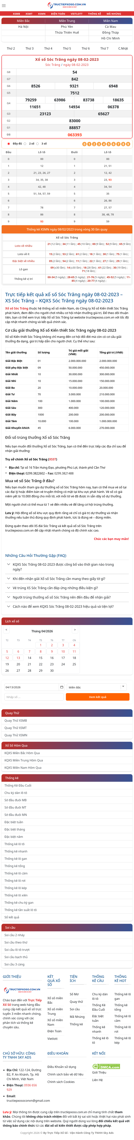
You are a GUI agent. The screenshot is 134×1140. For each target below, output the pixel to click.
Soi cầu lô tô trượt (16, 952)
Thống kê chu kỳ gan (18, 905)
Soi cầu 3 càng (14, 967)
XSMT (32, 14)
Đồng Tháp (110, 35)
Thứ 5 (67, 51)
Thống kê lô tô (14, 846)
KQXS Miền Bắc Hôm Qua (22, 755)
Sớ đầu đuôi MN (15, 817)
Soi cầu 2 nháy (14, 937)
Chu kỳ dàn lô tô (15, 795)
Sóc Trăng (52, 67)
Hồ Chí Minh (110, 40)
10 (63, 654)
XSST (52, 461)
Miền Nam (110, 23)
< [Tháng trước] (7, 632)
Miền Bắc (23, 23)
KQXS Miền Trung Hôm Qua (23, 763)
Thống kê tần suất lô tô (20, 912)
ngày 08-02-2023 (75, 67)
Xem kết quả (97, 699)
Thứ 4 (48, 51)
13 (18, 660)
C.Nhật (123, 51)
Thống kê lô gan (15, 861)
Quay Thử (12, 715)
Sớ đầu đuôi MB (15, 802)
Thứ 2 (11, 51)
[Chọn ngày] (34, 689)
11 (74, 654)
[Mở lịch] (62, 689)
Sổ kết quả (11, 919)
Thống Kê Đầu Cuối (17, 788)
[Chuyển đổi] (8, 567)
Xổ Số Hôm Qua (16, 748)
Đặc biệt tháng (14, 832)
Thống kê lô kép (15, 890)
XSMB (21, 14)
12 (7, 660)
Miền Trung (67, 23)
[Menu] (3, 5)
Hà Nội (23, 29)
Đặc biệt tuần (13, 824)
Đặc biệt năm (13, 839)
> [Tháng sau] (74, 632)
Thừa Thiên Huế (67, 35)
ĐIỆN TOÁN (58, 14)
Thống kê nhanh (15, 854)
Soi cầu (10, 930)
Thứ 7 (104, 51)
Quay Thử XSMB (15, 723)
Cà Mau (110, 29)
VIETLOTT (75, 14)
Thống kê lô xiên (16, 897)
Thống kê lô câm (16, 875)
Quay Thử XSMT (15, 730)
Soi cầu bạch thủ (16, 959)
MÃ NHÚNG (109, 14)
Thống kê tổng (14, 868)
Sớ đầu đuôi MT (15, 810)
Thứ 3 (30, 51)
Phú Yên (67, 29)
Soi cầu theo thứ (15, 945)
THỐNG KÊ (91, 14)
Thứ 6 (86, 51)
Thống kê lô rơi (14, 883)
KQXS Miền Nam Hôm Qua (22, 770)
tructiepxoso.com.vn (100, 320)
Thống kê (11, 780)
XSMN (43, 14)
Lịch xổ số (12, 623)
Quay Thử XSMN (15, 737)
